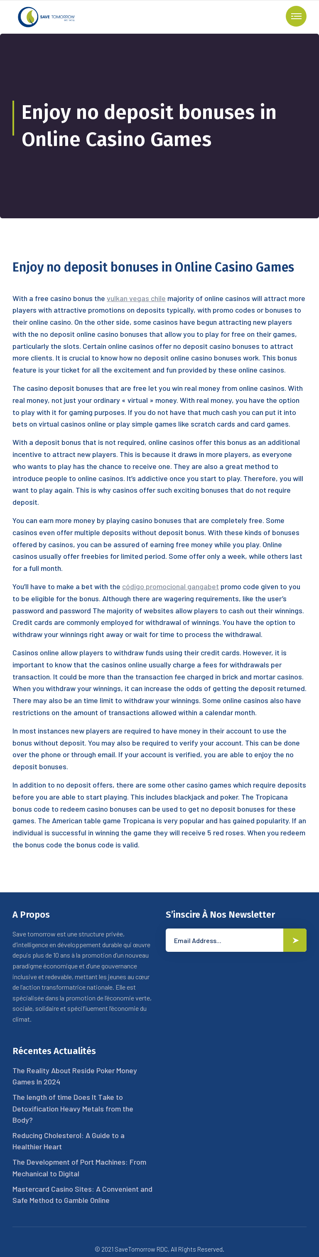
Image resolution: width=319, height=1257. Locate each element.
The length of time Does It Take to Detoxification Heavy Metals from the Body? (72, 1108)
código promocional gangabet (170, 586)
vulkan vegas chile (136, 298)
